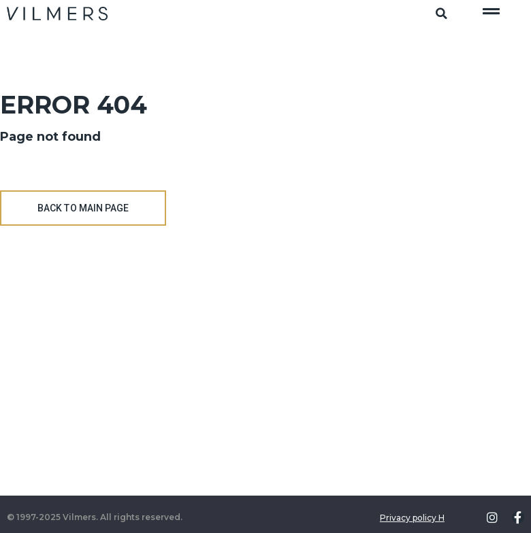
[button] (441, 13)
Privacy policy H (412, 518)
